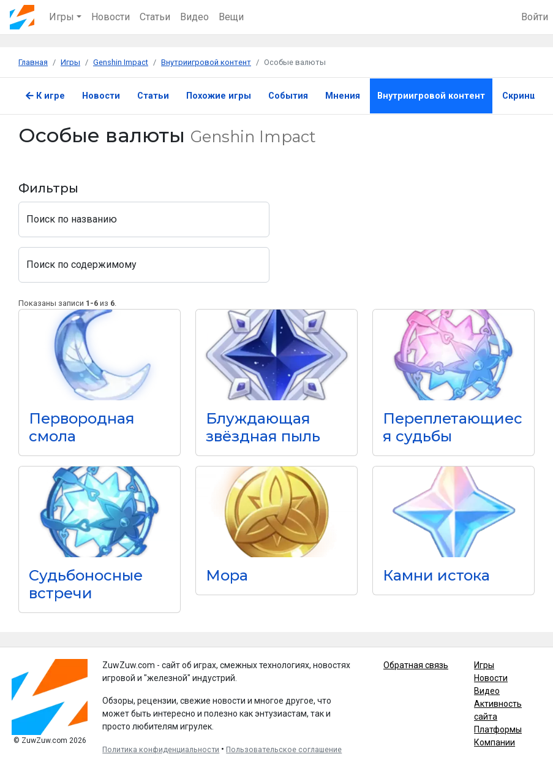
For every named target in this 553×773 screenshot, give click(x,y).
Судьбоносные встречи (86, 584)
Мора (227, 575)
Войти (534, 17)
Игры (484, 665)
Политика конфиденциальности (160, 749)
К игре (45, 96)
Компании (494, 742)
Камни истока (436, 575)
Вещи (231, 17)
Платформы (498, 729)
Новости (110, 17)
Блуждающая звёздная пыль (263, 427)
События (288, 96)
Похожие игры (218, 96)
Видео (194, 17)
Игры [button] (61, 17)
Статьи (155, 17)
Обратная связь (415, 665)
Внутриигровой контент (431, 96)
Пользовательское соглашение (284, 749)
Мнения (342, 96)
